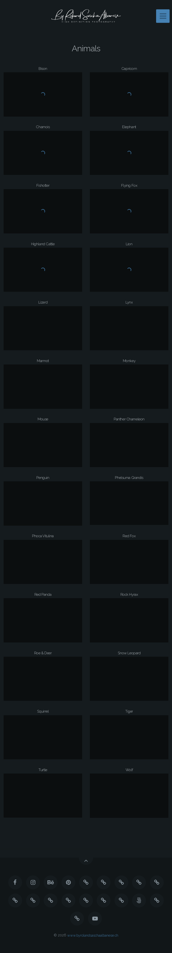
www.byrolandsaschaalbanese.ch (92, 935)
